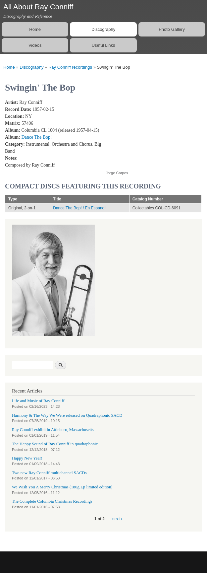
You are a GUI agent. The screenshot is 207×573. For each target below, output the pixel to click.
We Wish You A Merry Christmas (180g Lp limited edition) (62, 487)
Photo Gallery (172, 29)
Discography (103, 29)
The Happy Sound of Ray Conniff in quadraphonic (55, 444)
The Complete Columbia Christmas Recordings (52, 501)
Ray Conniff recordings (70, 67)
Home (35, 29)
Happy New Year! (27, 458)
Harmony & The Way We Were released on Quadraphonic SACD (67, 415)
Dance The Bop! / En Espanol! (79, 208)
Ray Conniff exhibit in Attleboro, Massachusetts (53, 429)
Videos (35, 45)
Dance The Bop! (36, 137)
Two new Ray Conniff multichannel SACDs (49, 472)
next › (117, 519)
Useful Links (103, 45)
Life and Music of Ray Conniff (38, 400)
